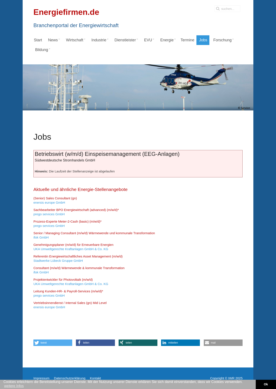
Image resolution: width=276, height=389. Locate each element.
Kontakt (95, 378)
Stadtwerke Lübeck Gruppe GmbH (78, 258)
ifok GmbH (94, 235)
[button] (52, 342)
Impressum (41, 378)
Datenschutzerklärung (69, 378)
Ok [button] (266, 384)
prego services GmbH (76, 212)
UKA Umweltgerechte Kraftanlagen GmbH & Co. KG (73, 247)
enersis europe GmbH (55, 200)
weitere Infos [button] (14, 386)
